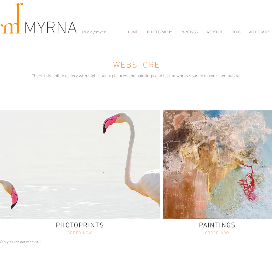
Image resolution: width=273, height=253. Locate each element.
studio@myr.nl (95, 31)
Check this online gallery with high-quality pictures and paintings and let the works (109, 75)
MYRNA (53, 25)
